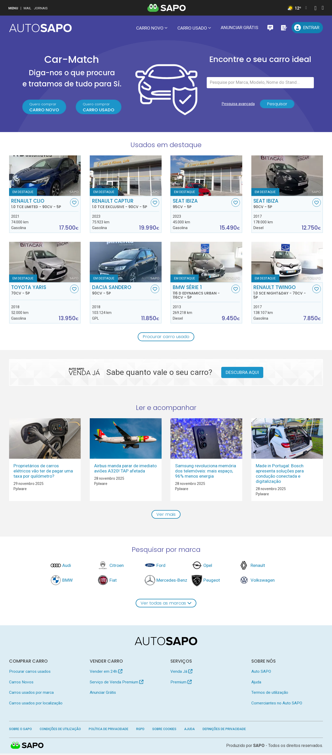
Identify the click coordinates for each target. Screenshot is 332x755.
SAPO (27, 747)
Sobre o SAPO (20, 730)
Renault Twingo (282, 292)
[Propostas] (283, 27)
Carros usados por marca (31, 694)
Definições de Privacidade (224, 730)
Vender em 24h (106, 672)
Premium (181, 683)
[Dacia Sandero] (126, 262)
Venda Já (181, 672)
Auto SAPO (261, 672)
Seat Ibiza (201, 204)
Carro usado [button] (192, 28)
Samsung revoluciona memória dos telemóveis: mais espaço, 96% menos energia (205, 471)
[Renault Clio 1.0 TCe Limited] (45, 176)
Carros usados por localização (36, 704)
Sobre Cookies (164, 730)
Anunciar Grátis (239, 27)
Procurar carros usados (30, 672)
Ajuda (256, 683)
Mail (27, 8)
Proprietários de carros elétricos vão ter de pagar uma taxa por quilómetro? (43, 471)
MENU (13, 8)
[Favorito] (74, 203)
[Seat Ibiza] (206, 176)
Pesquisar (277, 105)
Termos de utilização (269, 694)
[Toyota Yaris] (45, 262)
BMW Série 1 (201, 292)
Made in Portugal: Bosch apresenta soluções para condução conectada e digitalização (280, 474)
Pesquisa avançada (237, 105)
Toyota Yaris (40, 290)
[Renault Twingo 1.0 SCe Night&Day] (287, 262)
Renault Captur (121, 204)
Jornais (41, 8)
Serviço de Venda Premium (116, 683)
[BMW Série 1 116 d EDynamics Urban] (206, 262)
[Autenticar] (315, 8)
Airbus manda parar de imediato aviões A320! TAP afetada (125, 469)
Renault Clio (40, 204)
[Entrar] (307, 27)
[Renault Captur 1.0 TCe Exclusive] (126, 176)
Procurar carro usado (166, 337)
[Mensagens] (270, 27)
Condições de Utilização (60, 730)
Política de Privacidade (108, 730)
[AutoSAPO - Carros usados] (40, 28)
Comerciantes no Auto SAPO (276, 704)
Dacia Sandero (121, 290)
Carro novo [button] (149, 28)
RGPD (140, 730)
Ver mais (166, 515)
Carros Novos (21, 683)
